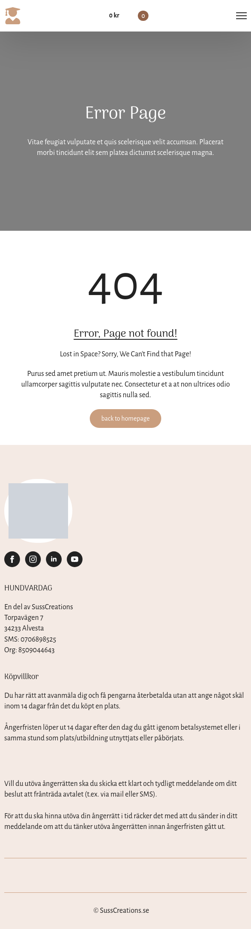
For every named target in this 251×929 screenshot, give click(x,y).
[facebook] (12, 559)
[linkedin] (54, 559)
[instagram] (33, 559)
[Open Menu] (241, 16)
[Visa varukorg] (128, 15)
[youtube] (75, 559)
